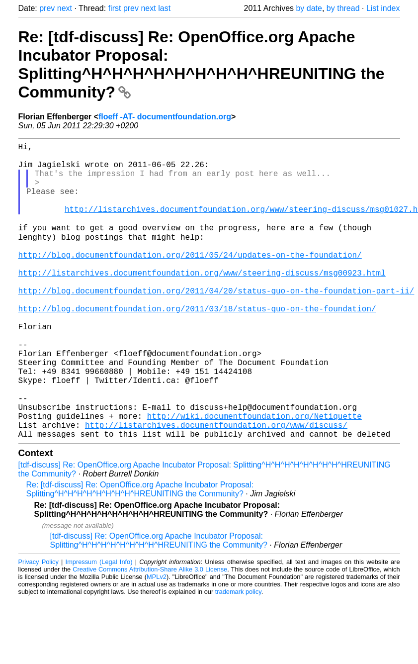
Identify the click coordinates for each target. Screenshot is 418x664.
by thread (343, 8)
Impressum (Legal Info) (99, 626)
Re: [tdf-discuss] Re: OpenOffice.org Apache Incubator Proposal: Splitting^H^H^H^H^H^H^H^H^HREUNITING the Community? (201, 64)
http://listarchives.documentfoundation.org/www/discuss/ (216, 487)
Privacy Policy (38, 626)
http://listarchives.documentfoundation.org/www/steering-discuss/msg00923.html (202, 301)
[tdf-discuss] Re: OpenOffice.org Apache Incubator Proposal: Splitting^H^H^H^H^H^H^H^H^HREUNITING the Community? (158, 605)
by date (309, 8)
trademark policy (238, 656)
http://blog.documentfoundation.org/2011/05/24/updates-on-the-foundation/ (190, 279)
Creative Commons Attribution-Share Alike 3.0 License (150, 634)
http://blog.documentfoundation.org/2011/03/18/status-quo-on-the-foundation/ (197, 345)
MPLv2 (157, 641)
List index (383, 8)
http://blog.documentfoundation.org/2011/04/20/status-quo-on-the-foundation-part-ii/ (216, 323)
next (64, 8)
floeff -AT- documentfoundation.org (164, 116)
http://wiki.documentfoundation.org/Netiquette (254, 476)
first (114, 8)
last (164, 8)
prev (47, 8)
